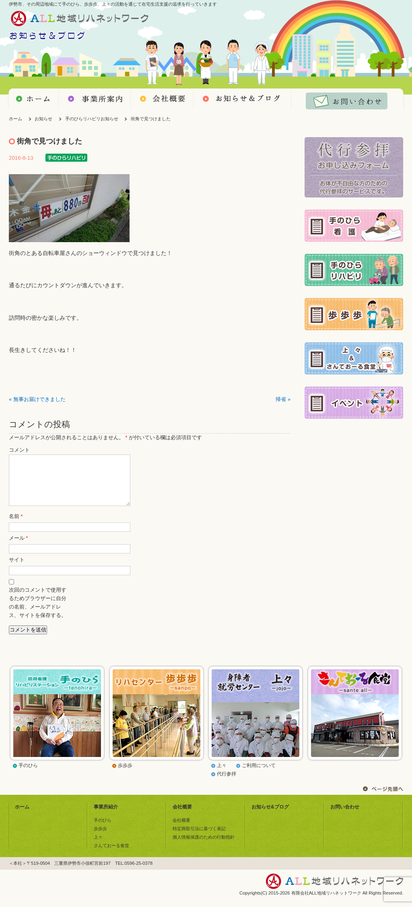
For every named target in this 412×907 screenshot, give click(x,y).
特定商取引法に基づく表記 (199, 838)
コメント (19, 450)
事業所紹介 (106, 816)
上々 (222, 775)
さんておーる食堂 (111, 855)
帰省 (281, 399)
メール (18, 548)
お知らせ (43, 118)
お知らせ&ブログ (270, 816)
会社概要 (182, 816)
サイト (17, 569)
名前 (16, 526)
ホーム (15, 118)
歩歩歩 (125, 775)
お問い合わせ (344, 816)
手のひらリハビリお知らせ (91, 118)
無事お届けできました (39, 399)
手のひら (28, 775)
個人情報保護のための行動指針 (204, 846)
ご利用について (259, 775)
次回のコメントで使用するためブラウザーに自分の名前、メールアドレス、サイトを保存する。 (37, 612)
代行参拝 (226, 783)
